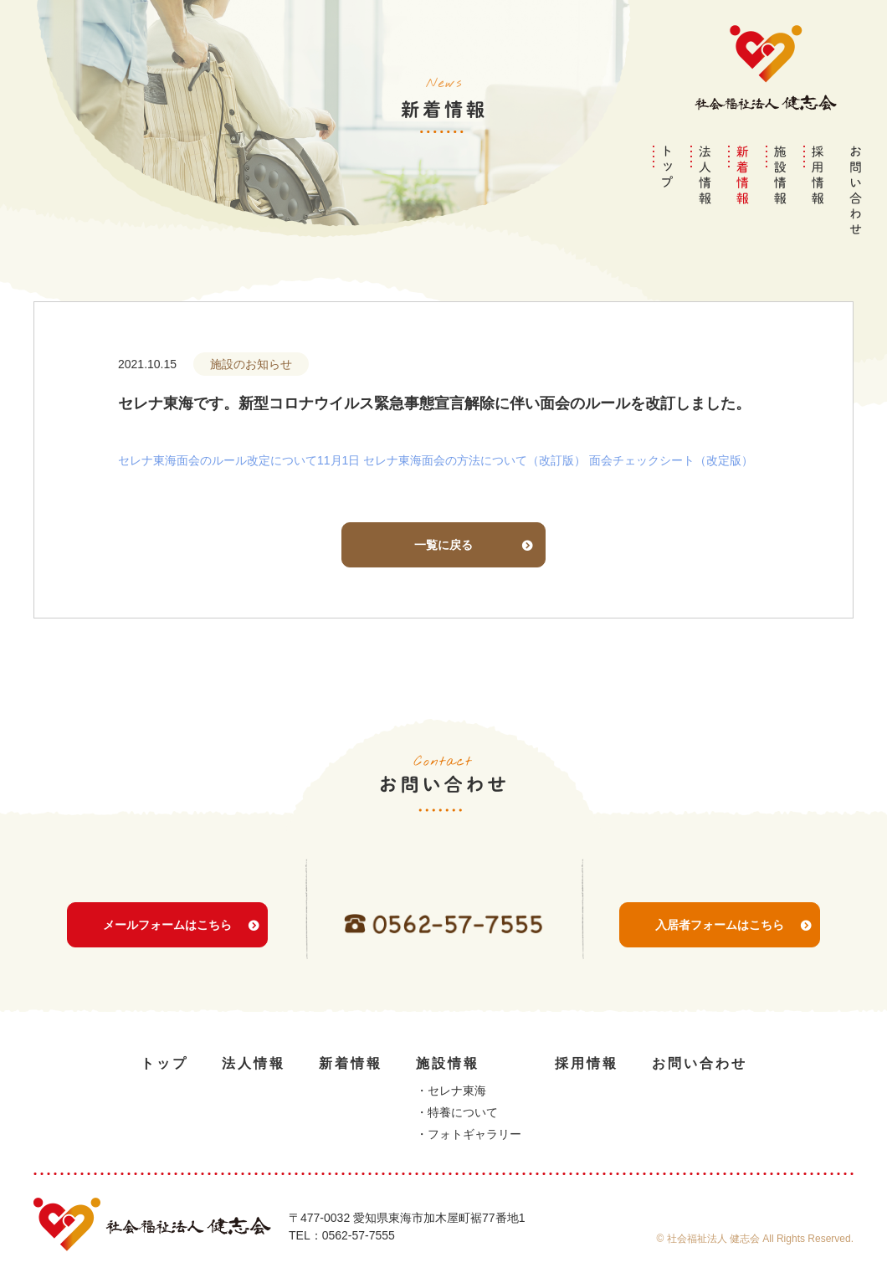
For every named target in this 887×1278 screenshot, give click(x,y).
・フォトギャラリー (468, 1134)
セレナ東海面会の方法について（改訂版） (474, 460)
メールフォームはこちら (167, 945)
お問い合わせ (699, 1063)
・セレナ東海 (451, 1090)
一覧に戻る (443, 545)
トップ (164, 1063)
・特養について (457, 1112)
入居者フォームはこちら (719, 945)
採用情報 (586, 1063)
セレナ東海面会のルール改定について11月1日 (239, 460)
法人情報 (253, 1063)
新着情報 (350, 1063)
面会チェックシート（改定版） (671, 460)
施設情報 (447, 1063)
